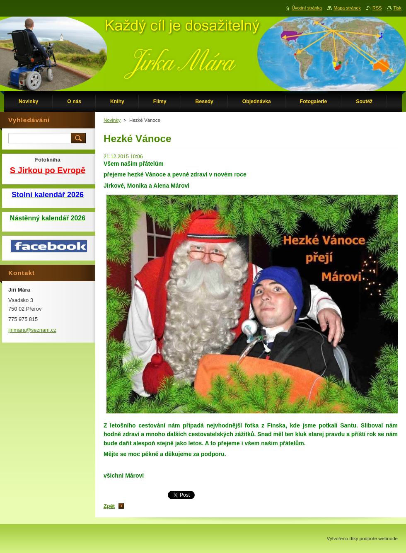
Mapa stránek (347, 7)
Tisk (397, 7)
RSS (377, 7)
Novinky (112, 120)
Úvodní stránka (307, 7)
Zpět (109, 506)
